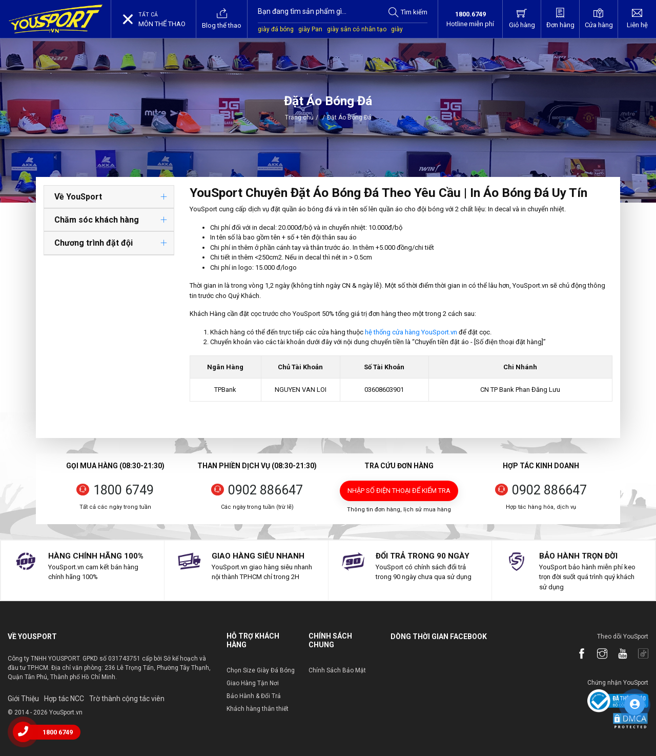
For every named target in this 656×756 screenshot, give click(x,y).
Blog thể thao (221, 18)
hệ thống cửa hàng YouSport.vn (411, 332)
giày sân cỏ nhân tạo (356, 29)
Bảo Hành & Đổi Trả (254, 696)
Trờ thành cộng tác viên (127, 698)
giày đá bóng (276, 29)
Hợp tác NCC (64, 698)
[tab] (109, 197)
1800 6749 (123, 490)
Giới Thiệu (23, 698)
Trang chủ (299, 117)
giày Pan (310, 29)
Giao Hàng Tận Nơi (253, 683)
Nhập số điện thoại (398, 490)
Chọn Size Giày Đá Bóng (261, 670)
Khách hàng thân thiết (258, 708)
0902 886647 (265, 490)
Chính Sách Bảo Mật (337, 670)
